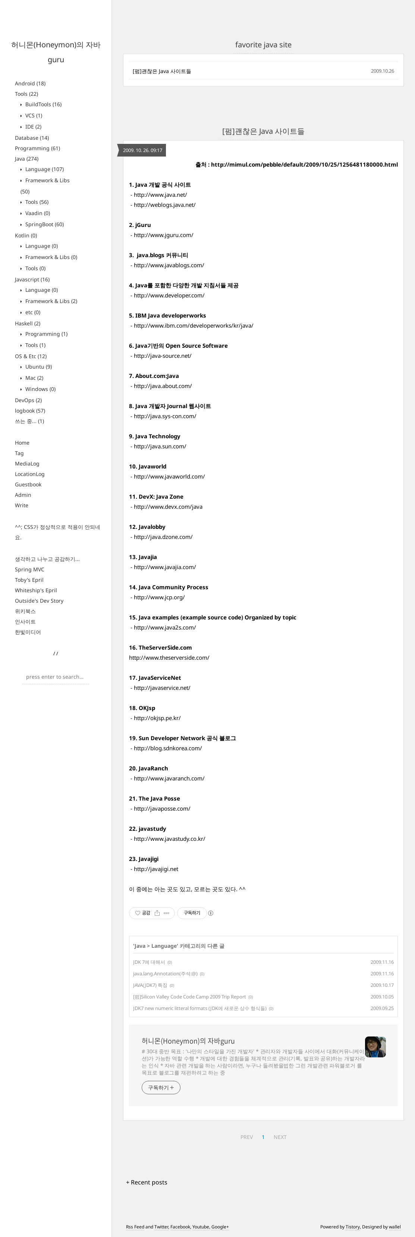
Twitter (161, 1227)
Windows (40, 388)
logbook (30, 410)
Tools (26, 93)
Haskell (27, 323)
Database (32, 137)
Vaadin (37, 213)
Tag (19, 453)
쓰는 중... (29, 421)
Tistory (353, 1227)
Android (30, 83)
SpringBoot (44, 224)
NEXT (280, 1136)
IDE (32, 126)
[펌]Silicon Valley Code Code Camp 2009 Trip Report (189, 996)
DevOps (28, 400)
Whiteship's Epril (36, 590)
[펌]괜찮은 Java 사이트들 (162, 71)
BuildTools (43, 104)
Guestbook (28, 484)
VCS (33, 115)
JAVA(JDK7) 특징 (150, 985)
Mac (33, 377)
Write (21, 505)
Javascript (32, 279)
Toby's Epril (29, 579)
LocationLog (30, 473)
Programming (37, 148)
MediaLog (27, 463)
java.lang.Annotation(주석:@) (165, 973)
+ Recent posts (146, 1182)
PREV (246, 1136)
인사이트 (25, 621)
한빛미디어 (28, 631)
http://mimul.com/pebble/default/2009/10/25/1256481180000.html (304, 164)
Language (44, 169)
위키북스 (25, 611)
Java (26, 158)
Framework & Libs (50, 257)
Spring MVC (29, 569)
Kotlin (26, 235)
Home (22, 442)
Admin (23, 494)
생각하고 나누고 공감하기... (47, 558)
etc (32, 312)
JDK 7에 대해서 (149, 962)
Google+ (220, 1227)
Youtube (200, 1227)
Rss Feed (135, 1227)
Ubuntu (38, 366)
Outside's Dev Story (39, 600)
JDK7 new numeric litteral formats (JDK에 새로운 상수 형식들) (200, 1008)
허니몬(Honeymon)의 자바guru (188, 1040)
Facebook (180, 1227)
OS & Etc (31, 356)
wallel (395, 1227)
